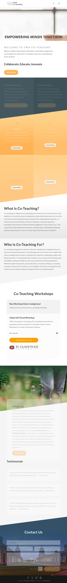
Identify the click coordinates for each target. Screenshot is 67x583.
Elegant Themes (29, 581)
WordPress (46, 581)
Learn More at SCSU (24, 340)
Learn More (16, 148)
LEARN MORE (11, 72)
